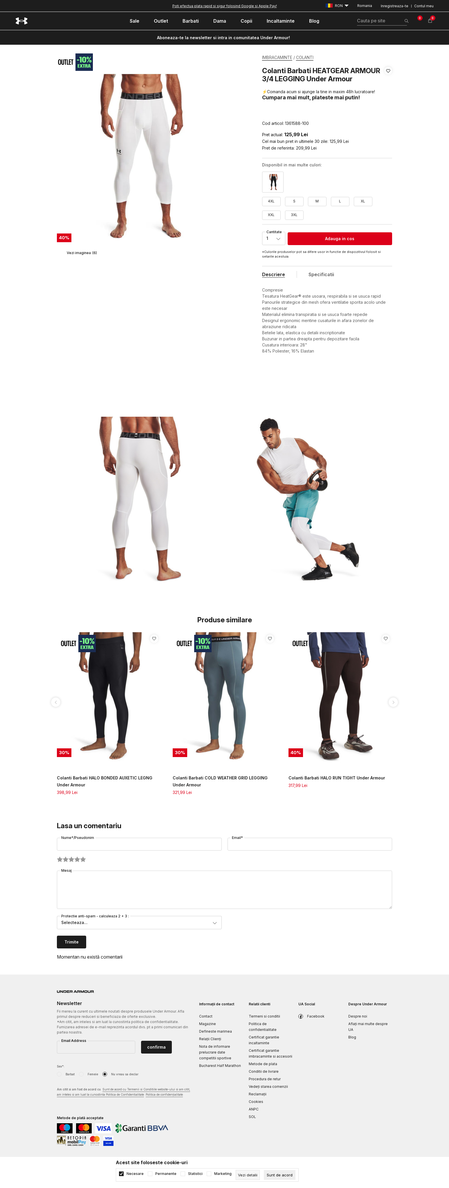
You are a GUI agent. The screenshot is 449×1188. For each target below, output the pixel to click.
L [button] (340, 201)
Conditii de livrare (264, 1071)
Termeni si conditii (264, 1016)
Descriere (273, 274)
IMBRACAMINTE (277, 57)
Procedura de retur (265, 1079)
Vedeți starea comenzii (268, 1086)
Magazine (207, 1024)
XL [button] (363, 201)
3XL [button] (294, 215)
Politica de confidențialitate (164, 1094)
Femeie (93, 1074)
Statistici (195, 1174)
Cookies (256, 1101)
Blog (352, 1037)
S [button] (294, 201)
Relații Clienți (210, 1039)
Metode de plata (263, 1064)
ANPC (254, 1109)
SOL (252, 1117)
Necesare (135, 1174)
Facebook (315, 1016)
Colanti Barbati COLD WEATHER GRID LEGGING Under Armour (220, 781)
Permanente (165, 1174)
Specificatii (321, 274)
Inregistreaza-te (394, 6)
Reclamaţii (257, 1094)
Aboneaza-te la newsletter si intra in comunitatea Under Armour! (223, 37)
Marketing (223, 1174)
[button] (388, 97)
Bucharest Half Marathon (220, 1065)
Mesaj (66, 870)
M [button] (317, 201)
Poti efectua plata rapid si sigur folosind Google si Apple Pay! (224, 6)
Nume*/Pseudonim (77, 837)
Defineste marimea (215, 1031)
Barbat (70, 1074)
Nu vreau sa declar (124, 1074)
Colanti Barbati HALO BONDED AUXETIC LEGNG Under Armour (104, 781)
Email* (237, 837)
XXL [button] (271, 215)
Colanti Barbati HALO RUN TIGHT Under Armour (336, 777)
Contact (205, 1016)
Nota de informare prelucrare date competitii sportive (215, 1052)
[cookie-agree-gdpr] (279, 1175)
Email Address (73, 1040)
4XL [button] (271, 201)
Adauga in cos (339, 238)
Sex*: (60, 1066)
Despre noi (357, 1016)
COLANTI (304, 57)
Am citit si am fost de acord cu (123, 1092)
